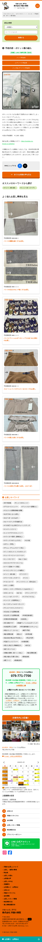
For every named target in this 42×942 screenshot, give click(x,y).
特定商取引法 (11, 830)
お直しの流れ (8, 875)
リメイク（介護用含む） (12, 600)
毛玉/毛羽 (30, 638)
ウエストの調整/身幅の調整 (13, 510)
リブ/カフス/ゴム (28, 596)
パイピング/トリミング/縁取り (14, 570)
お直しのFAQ (8, 881)
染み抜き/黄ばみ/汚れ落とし (13, 638)
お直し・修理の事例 (16, 13)
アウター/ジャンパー (11, 506)
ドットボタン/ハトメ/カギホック (15, 552)
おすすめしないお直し (11, 514)
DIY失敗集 (7, 503)
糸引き (28, 645)
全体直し (24, 619)
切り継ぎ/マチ (9, 623)
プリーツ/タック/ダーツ (12, 578)
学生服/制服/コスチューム (29, 626)
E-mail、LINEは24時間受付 (13, 756)
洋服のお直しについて (11, 867)
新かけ (19, 634)
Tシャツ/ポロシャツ (21, 503)
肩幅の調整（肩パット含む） (13, 653)
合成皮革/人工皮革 (10, 626)
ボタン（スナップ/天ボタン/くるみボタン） (18, 589)
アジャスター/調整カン (29, 506)
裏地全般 (26, 656)
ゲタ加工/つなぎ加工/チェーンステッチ (17, 525)
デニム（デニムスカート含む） (14, 548)
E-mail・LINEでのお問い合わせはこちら (15, 926)
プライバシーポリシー (14, 834)
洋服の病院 (6, 13)
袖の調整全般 (32, 653)
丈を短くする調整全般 (11, 612)
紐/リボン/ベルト (9, 649)
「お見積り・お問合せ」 (13, 700)
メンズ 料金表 (21, 57)
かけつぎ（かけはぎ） (11, 518)
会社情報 (10, 820)
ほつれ (19, 593)
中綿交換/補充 (27, 615)
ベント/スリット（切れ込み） (27, 582)
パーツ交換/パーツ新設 (11, 566)
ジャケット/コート (10, 529)
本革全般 (29, 634)
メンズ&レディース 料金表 (21, 68)
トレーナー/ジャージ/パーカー (14, 555)
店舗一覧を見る (35, 744)
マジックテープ (31, 593)
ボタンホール (8, 593)
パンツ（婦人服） (28, 13)
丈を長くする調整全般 (11, 615)
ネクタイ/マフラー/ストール (13, 563)
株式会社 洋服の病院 (21, 6)
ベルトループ (8, 582)
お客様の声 (7, 878)
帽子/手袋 (26, 630)
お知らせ (10, 811)
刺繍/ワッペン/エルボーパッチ (28, 623)
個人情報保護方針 (9, 904)
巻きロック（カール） (11, 630)
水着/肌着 (25, 641)
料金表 (6, 872)
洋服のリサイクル (13, 815)
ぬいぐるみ (23, 559)
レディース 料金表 (21, 63)
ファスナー (24, 574)
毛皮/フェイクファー (11, 641)
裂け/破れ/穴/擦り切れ (11, 656)
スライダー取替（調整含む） (13, 536)
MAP (29, 919)
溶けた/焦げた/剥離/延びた (13, 645)
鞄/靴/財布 (18, 660)
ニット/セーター (9, 559)
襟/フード (7, 660)
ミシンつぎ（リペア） (28, 188)
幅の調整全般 (8, 634)
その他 (28, 540)
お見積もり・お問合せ (11, 887)
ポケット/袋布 (9, 585)
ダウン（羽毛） (9, 544)
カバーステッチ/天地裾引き (13, 522)
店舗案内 (7, 884)
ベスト (26, 578)
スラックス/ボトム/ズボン (12, 540)
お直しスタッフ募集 (13, 825)
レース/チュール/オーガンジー (14, 604)
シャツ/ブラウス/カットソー (13, 533)
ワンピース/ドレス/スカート (13, 608)
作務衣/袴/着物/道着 (10, 619)
